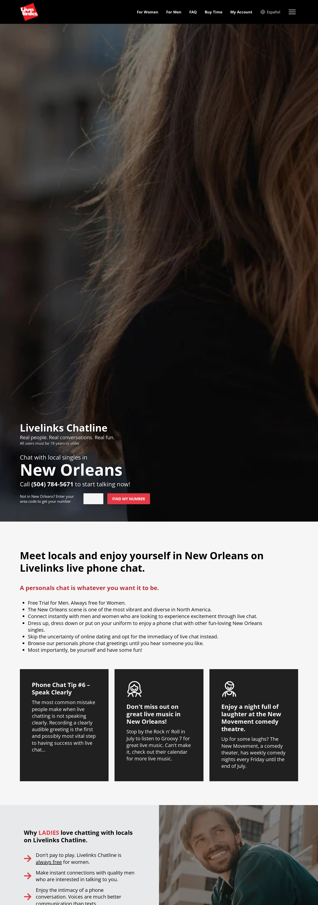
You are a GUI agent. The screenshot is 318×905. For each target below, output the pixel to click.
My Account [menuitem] (241, 11)
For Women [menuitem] (147, 11)
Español (270, 11)
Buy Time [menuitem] (213, 11)
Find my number (128, 498)
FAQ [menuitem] (193, 11)
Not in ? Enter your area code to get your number (47, 499)
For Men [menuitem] (173, 11)
